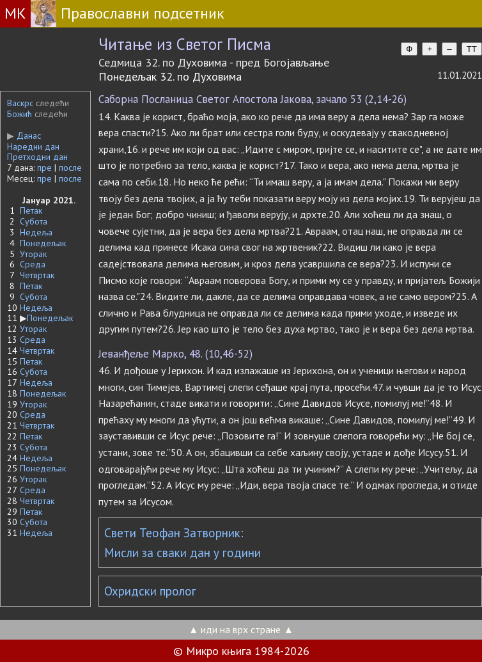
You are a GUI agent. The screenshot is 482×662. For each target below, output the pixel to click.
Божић (19, 114)
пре (44, 167)
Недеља (36, 232)
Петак (31, 210)
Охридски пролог (150, 591)
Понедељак (43, 243)
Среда (32, 264)
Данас (24, 135)
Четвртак (37, 275)
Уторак (33, 254)
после (70, 167)
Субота (33, 221)
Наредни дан (33, 146)
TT (472, 49)
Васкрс (20, 103)
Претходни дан (37, 156)
